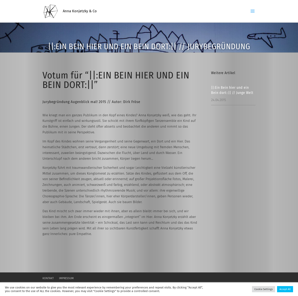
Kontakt (48, 278)
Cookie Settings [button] (263, 289)
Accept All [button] (285, 289)
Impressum (66, 278)
